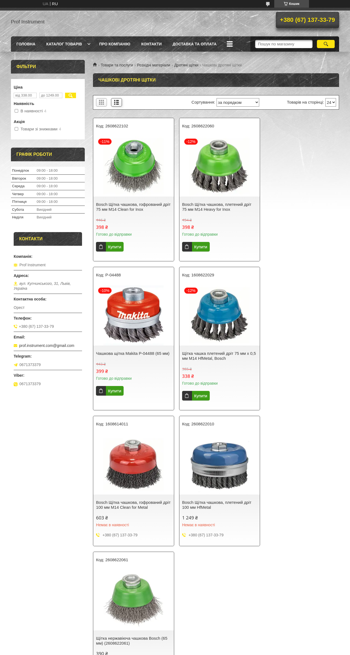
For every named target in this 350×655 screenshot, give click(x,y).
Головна (25, 44)
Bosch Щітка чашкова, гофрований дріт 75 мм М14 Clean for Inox (129, 207)
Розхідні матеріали (153, 65)
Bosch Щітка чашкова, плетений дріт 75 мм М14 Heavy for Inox (214, 207)
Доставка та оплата (195, 44)
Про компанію (114, 44)
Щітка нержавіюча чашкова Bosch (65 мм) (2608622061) (131, 505)
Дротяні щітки (186, 65)
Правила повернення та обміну (41, 612)
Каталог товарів (64, 44)
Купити (114, 246)
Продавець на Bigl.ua (175, 645)
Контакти (151, 44)
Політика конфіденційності (37, 619)
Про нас (104, 597)
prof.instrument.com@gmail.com (46, 345)
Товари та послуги (117, 65)
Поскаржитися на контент (166, 650)
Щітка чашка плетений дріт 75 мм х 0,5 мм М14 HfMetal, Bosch (129, 356)
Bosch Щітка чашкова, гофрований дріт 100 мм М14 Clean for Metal (213, 356)
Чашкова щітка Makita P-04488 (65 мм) (296, 207)
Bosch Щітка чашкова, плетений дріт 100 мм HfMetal (298, 356)
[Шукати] (326, 44)
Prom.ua (200, 640)
